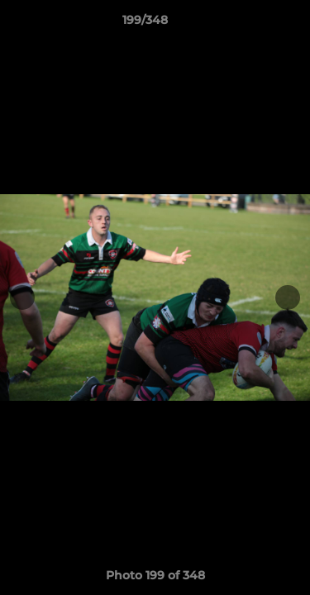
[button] (250, 24)
